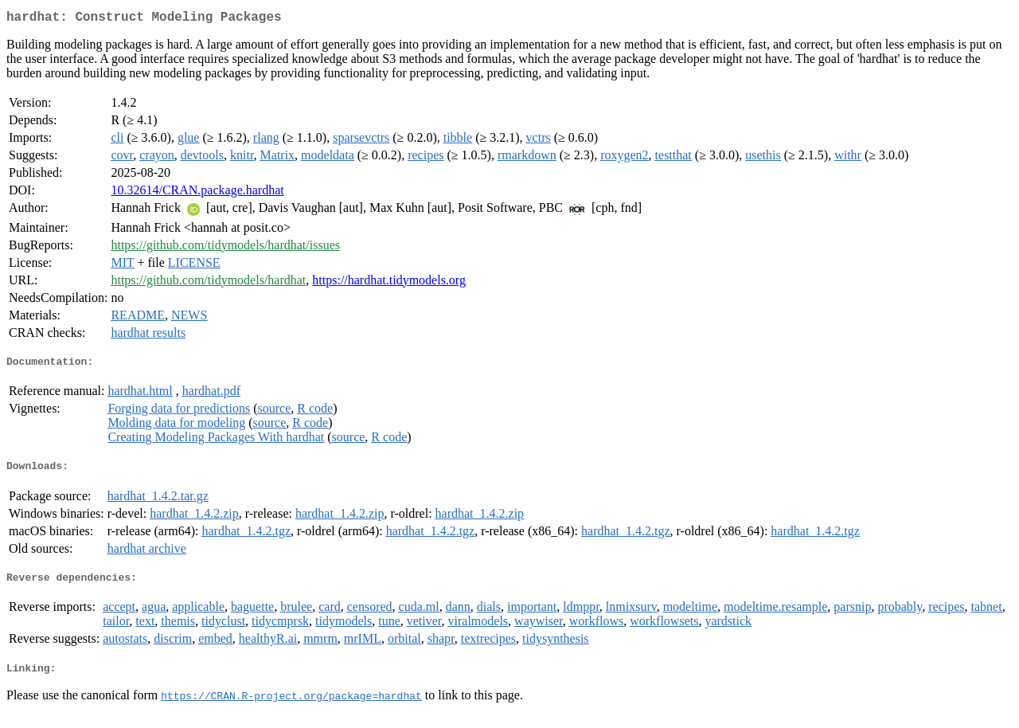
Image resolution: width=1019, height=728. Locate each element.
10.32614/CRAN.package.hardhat (197, 193)
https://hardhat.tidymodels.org (389, 283)
